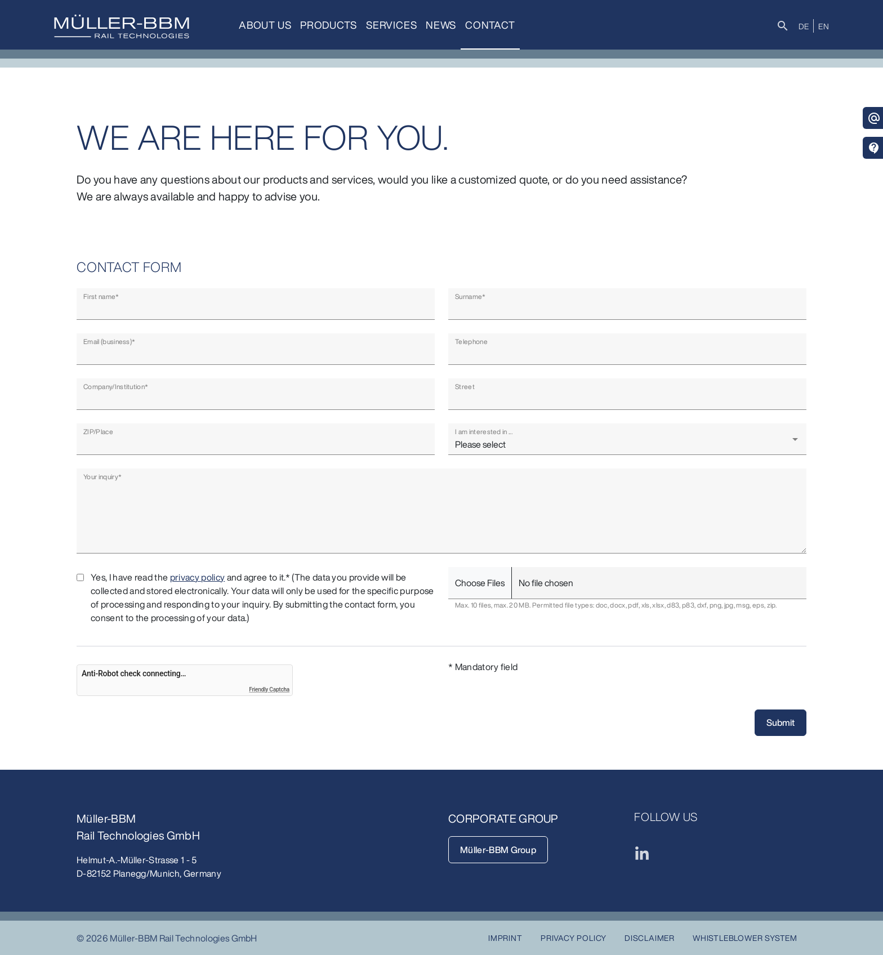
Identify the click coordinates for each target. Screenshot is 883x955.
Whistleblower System (745, 938)
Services (391, 24)
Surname (470, 296)
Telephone (471, 341)
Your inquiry (102, 476)
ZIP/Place (98, 431)
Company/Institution (115, 386)
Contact (490, 24)
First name (101, 296)
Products (328, 24)
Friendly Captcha (269, 689)
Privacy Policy (573, 938)
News (441, 24)
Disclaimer (650, 938)
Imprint (505, 938)
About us (265, 24)
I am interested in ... (483, 431)
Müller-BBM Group (498, 849)
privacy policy (197, 577)
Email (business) (109, 341)
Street (465, 386)
